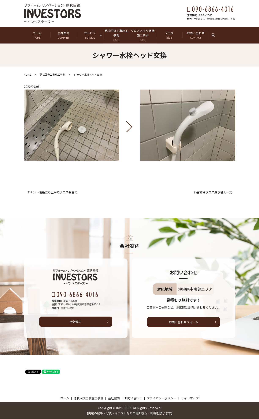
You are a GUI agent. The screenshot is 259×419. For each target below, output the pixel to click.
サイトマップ (190, 398)
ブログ (169, 35)
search (215, 35)
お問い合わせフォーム (183, 322)
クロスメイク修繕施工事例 (143, 35)
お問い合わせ (195, 35)
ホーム (37, 35)
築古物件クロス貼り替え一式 (213, 192)
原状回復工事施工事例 (116, 35)
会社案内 (63, 35)
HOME (27, 74)
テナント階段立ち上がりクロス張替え (52, 192)
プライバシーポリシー (161, 398)
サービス (90, 35)
